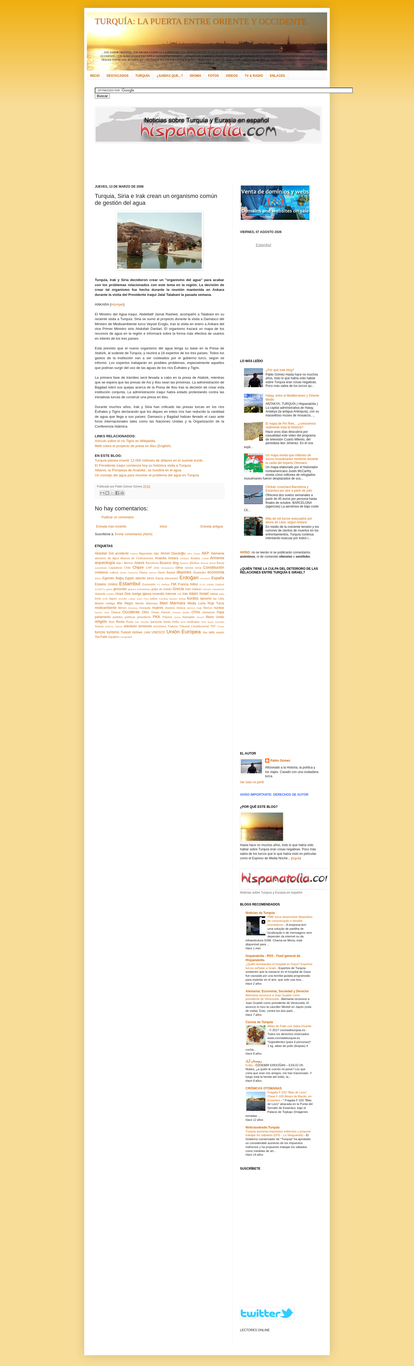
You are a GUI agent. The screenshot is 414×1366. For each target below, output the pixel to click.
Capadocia (115, 567)
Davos (143, 572)
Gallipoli (219, 584)
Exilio (249, 1065)
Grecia (178, 589)
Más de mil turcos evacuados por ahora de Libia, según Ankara (289, 520)
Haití (188, 589)
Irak (179, 593)
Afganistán (145, 553)
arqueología (105, 563)
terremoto (145, 626)
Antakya (184, 558)
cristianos (101, 572)
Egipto (129, 578)
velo (212, 632)
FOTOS (213, 76)
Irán (185, 594)
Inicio (163, 526)
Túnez (220, 626)
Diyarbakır (199, 572)
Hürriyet (117, 304)
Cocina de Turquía (259, 1022)
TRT (213, 626)
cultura (114, 572)
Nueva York (102, 612)
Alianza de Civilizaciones (136, 558)
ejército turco (144, 578)
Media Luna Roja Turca (205, 603)
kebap (182, 598)
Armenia (217, 558)
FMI (174, 584)
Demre (153, 572)
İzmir (98, 598)
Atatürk (139, 563)
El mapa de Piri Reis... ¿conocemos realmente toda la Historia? (291, 425)
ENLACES (277, 76)
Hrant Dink (123, 594)
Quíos (177, 617)
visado (220, 632)
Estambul (129, 583)
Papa (220, 612)
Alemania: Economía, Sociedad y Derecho (277, 991)
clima (179, 568)
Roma (120, 622)
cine (156, 567)
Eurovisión (149, 584)
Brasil (212, 563)
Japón (113, 598)
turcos (100, 632)
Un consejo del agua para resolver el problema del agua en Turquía (147, 475)
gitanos (132, 589)
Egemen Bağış (113, 578)
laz (215, 598)
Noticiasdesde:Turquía (262, 1127)
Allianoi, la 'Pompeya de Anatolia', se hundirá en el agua (138, 470)
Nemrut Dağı (194, 607)
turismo (113, 632)
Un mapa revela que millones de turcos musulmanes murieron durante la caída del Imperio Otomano (292, 459)
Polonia (167, 617)
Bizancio (165, 563)
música (180, 607)
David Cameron (129, 572)
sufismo (109, 626)
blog (176, 563)
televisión (130, 626)
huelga (136, 594)
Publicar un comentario (117, 517)
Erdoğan (189, 577)
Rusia (129, 621)
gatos (109, 589)
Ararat (205, 558)
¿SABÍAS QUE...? (170, 76)
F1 (158, 584)
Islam (193, 593)
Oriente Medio (180, 612)
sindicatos (193, 621)
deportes (184, 572)
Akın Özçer (193, 553)
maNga (110, 603)
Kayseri (173, 598)
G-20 (202, 584)
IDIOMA (195, 76)
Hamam (207, 589)
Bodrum (184, 563)
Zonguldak (126, 636)
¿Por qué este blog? (280, 370)
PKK (157, 617)
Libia (221, 598)
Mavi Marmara (172, 603)
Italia (221, 593)
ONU (145, 612)
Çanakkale (101, 567)
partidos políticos (123, 617)
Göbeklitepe (143, 589)
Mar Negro (125, 603)
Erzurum (205, 578)
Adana (134, 553)
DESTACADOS (118, 76)
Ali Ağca (113, 558)
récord (200, 617)
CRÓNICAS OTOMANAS (264, 1088)
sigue (296, 858)
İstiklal (214, 593)
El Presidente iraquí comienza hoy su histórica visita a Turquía (143, 465)
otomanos (208, 612)
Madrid (99, 603)
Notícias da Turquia (260, 913)
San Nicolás (142, 621)
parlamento (103, 617)
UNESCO (158, 632)
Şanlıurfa (156, 621)
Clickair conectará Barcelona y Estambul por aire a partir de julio (289, 488)
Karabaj (163, 598)
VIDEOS (232, 76)
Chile (127, 567)
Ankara (173, 558)
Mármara (151, 603)
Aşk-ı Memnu (124, 563)
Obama (115, 612)
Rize (112, 621)
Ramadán (188, 617)
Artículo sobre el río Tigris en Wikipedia (125, 441)
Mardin (139, 603)
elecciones (171, 578)
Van (205, 632)
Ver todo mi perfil (252, 782)
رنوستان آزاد (254, 1061)
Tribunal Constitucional (194, 626)
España (217, 578)
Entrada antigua (211, 526)
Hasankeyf (218, 589)
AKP (205, 553)
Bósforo (195, 563)
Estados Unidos (106, 584)
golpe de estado (161, 589)
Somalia (219, 621)
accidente (122, 553)
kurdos (192, 598)
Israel (204, 593)
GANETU (100, 589)
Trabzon (173, 626)
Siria (203, 621)
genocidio (120, 589)
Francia (183, 584)
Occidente (131, 612)
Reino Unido (215, 617)
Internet (170, 594)
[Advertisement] (200, 164)
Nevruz (207, 607)
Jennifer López (126, 598)
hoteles (110, 593)
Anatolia (160, 558)
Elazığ (159, 578)
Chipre (138, 567)
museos (170, 607)
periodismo (144, 617)
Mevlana (133, 607)
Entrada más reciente (111, 526)
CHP (149, 567)
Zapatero (114, 636)
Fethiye (165, 584)
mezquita (144, 607)
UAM (147, 632)
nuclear (219, 608)
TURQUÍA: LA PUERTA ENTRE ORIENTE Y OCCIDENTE (201, 21)
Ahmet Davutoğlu (173, 553)
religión (101, 621)
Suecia (99, 626)
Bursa (220, 563)
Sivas (211, 621)
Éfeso (98, 578)
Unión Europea (183, 631)
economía (216, 572)
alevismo (100, 558)
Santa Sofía (171, 621)
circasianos (167, 567)
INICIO (95, 76)
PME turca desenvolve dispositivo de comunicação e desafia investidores (289, 920)
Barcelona (151, 563)
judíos (154, 598)
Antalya (195, 558)
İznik (105, 598)
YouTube (101, 637)
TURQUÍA (142, 76)
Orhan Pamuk (160, 612)
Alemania (217, 553)
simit (183, 621)
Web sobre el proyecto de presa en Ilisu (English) (133, 446)
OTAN (195, 612)
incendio (158, 594)
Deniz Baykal (166, 572)
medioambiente (105, 608)
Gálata (210, 584)
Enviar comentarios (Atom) (133, 534)
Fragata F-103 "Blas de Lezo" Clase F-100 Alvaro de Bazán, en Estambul (289, 1096)
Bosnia (204, 563)
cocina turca (193, 567)
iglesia (146, 594)
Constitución (213, 567)
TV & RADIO (254, 76)
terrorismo (159, 626)
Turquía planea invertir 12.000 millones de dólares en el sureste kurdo (149, 460)
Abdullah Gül (104, 553)
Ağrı (156, 553)
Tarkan (119, 626)
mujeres (157, 608)
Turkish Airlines (132, 632)
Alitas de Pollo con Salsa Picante (289, 1026)
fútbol (194, 584)
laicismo (205, 598)
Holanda (100, 593)
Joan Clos (143, 598)
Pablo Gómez (280, 760)
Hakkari (197, 589)
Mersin (122, 607)
